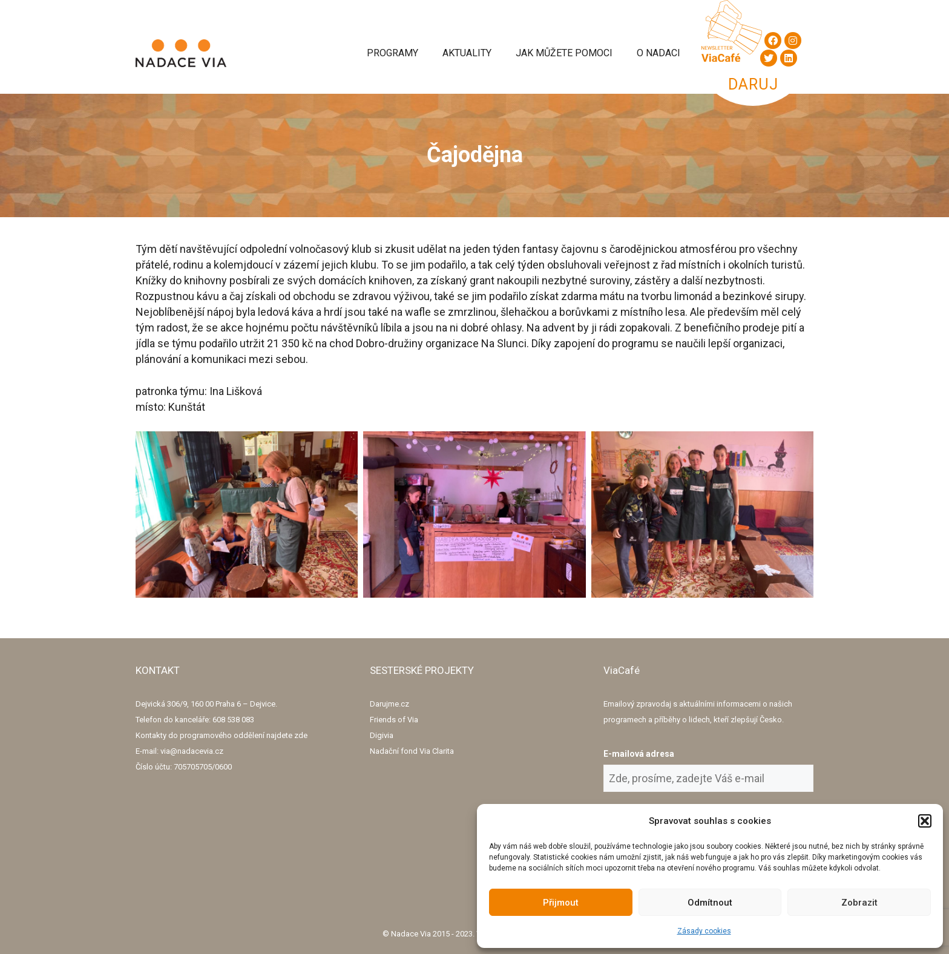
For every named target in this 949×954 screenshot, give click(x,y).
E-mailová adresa (638, 754)
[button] (925, 821)
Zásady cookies (704, 931)
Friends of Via (394, 719)
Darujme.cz (389, 703)
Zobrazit (859, 902)
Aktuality (466, 53)
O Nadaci (658, 53)
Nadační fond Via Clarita (412, 751)
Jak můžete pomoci (564, 53)
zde (300, 735)
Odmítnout (710, 902)
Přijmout (561, 902)
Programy (392, 53)
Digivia (381, 735)
